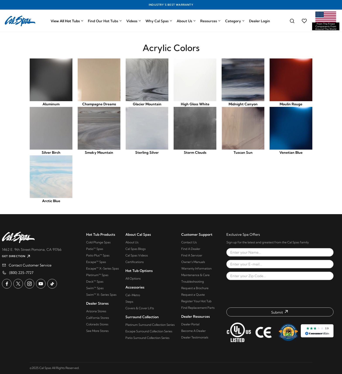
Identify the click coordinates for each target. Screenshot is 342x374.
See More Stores (97, 331)
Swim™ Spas (95, 288)
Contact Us (189, 242)
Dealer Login (259, 21)
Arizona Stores (96, 311)
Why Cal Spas (158, 21)
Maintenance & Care (195, 275)
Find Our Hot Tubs (105, 21)
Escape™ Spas (96, 262)
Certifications (134, 262)
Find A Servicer (191, 255)
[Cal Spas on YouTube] (41, 284)
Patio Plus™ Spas (97, 255)
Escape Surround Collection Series (148, 331)
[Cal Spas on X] (18, 284)
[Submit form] (279, 311)
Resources (210, 21)
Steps (129, 302)
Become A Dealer (193, 331)
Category (235, 21)
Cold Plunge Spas (98, 242)
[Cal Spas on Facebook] (7, 284)
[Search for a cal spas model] (292, 21)
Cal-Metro (132, 295)
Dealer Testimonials (194, 337)
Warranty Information (196, 268)
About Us (186, 21)
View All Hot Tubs (67, 21)
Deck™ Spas (94, 281)
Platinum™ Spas (97, 275)
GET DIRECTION (16, 256)
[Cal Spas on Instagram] (29, 284)
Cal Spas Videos (136, 255)
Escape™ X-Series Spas (102, 268)
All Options (133, 278)
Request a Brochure (195, 288)
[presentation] (280, 293)
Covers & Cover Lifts (139, 308)
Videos (133, 21)
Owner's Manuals (193, 262)
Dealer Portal (190, 324)
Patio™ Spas (94, 249)
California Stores (97, 318)
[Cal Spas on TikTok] (52, 284)
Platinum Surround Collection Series (150, 325)
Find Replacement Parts (198, 308)
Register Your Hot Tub (196, 301)
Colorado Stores (97, 324)
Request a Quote (193, 295)
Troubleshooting (192, 281)
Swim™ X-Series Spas (101, 295)
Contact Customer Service (30, 265)
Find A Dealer (190, 249)
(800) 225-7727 (21, 272)
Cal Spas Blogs (135, 249)
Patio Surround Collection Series (147, 338)
